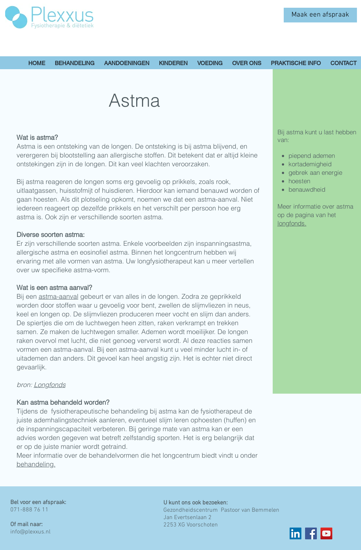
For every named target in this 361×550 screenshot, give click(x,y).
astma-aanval (58, 296)
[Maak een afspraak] (320, 15)
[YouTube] (326, 533)
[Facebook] (311, 533)
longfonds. (292, 223)
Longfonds (50, 384)
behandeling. (36, 464)
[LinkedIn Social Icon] (295, 533)
